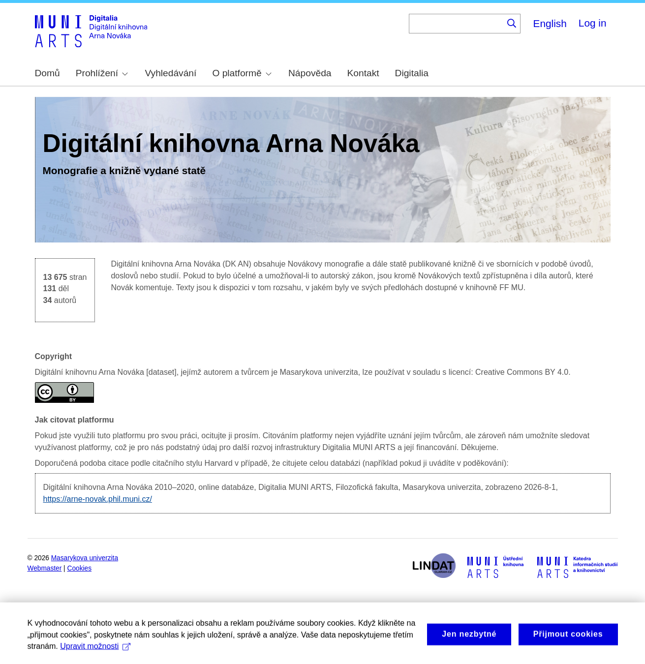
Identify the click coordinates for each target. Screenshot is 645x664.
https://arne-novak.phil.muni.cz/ (97, 499)
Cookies (79, 568)
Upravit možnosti (95, 654)
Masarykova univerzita (84, 558)
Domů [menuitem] (47, 73)
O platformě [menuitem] (241, 73)
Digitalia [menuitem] (412, 73)
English (550, 23)
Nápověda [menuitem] (309, 73)
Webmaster (45, 568)
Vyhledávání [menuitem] (170, 73)
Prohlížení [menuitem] (102, 73)
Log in (593, 23)
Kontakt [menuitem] (363, 73)
